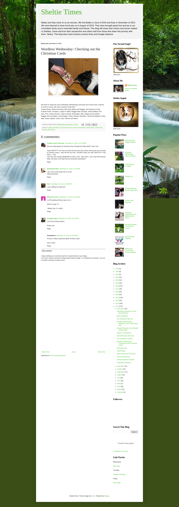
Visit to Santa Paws (123, 357)
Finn (48, 184)
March (119, 389)
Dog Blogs (56, 127)
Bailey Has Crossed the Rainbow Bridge (130, 250)
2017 (117, 289)
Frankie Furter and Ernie (55, 143)
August (119, 375)
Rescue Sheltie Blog (79, 127)
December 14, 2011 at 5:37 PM (68, 218)
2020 (117, 280)
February (120, 392)
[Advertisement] (73, 332)
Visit (120, 451)
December (121, 309)
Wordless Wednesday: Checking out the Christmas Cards (127, 343)
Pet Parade (117, 483)
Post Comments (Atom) (58, 355)
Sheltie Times (61, 12)
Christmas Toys (122, 348)
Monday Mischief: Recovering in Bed (131, 189)
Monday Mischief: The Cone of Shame (131, 226)
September (121, 372)
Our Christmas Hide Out (125, 319)
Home (74, 352)
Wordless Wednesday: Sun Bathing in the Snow (130, 215)
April (119, 386)
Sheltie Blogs (90, 127)
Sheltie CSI (129, 176)
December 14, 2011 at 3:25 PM (61, 184)
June (119, 381)
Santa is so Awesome (124, 333)
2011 (117, 306)
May (118, 383)
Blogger (106, 496)
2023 (117, 271)
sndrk (93, 496)
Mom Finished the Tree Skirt (126, 354)
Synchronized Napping (129, 237)
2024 (117, 268)
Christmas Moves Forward (125, 359)
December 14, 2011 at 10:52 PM (67, 235)
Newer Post (45, 352)
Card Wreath (121, 351)
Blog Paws (116, 466)
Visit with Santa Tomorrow (125, 336)
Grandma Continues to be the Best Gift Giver (126, 312)
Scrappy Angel (52, 218)
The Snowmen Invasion (124, 339)
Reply (49, 162)
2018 (117, 286)
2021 (117, 277)
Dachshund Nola (53, 169)
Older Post (101, 352)
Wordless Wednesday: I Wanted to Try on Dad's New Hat (127, 323)
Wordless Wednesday (48, 129)
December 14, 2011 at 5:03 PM (69, 197)
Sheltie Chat (98, 127)
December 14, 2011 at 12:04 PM (75, 143)
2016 (117, 292)
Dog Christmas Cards (66, 127)
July (118, 378)
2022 (117, 274)
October (120, 369)
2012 (117, 303)
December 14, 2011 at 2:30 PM (70, 169)
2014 (117, 297)
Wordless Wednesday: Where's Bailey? (130, 154)
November (121, 366)
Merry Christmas (122, 316)
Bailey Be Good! (53, 197)
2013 (117, 300)
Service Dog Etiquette (129, 201)
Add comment (47, 251)
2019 (117, 283)
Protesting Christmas (124, 362)
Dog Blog (49, 127)
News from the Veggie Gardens (130, 141)
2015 (117, 294)
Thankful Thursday (119, 474)
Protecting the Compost (129, 165)
